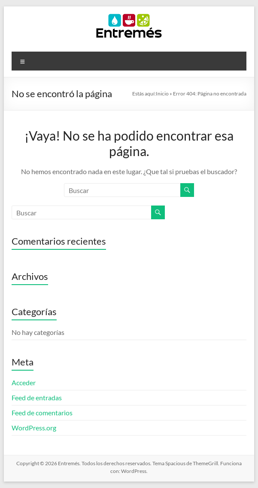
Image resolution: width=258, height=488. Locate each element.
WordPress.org (34, 428)
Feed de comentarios (42, 412)
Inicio (162, 93)
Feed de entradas (37, 397)
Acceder (24, 382)
